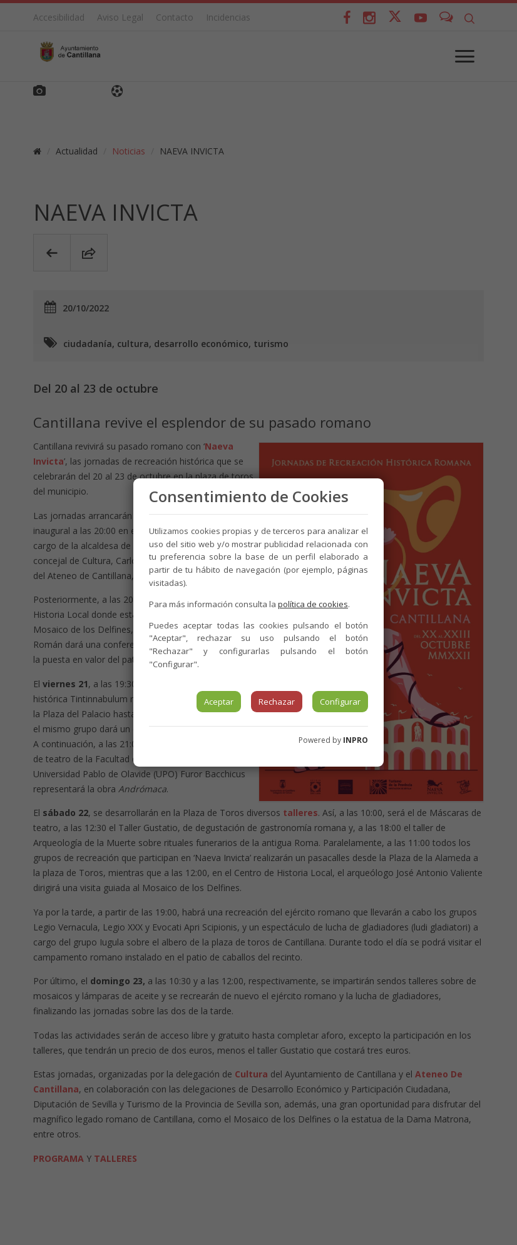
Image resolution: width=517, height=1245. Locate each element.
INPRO (355, 740)
